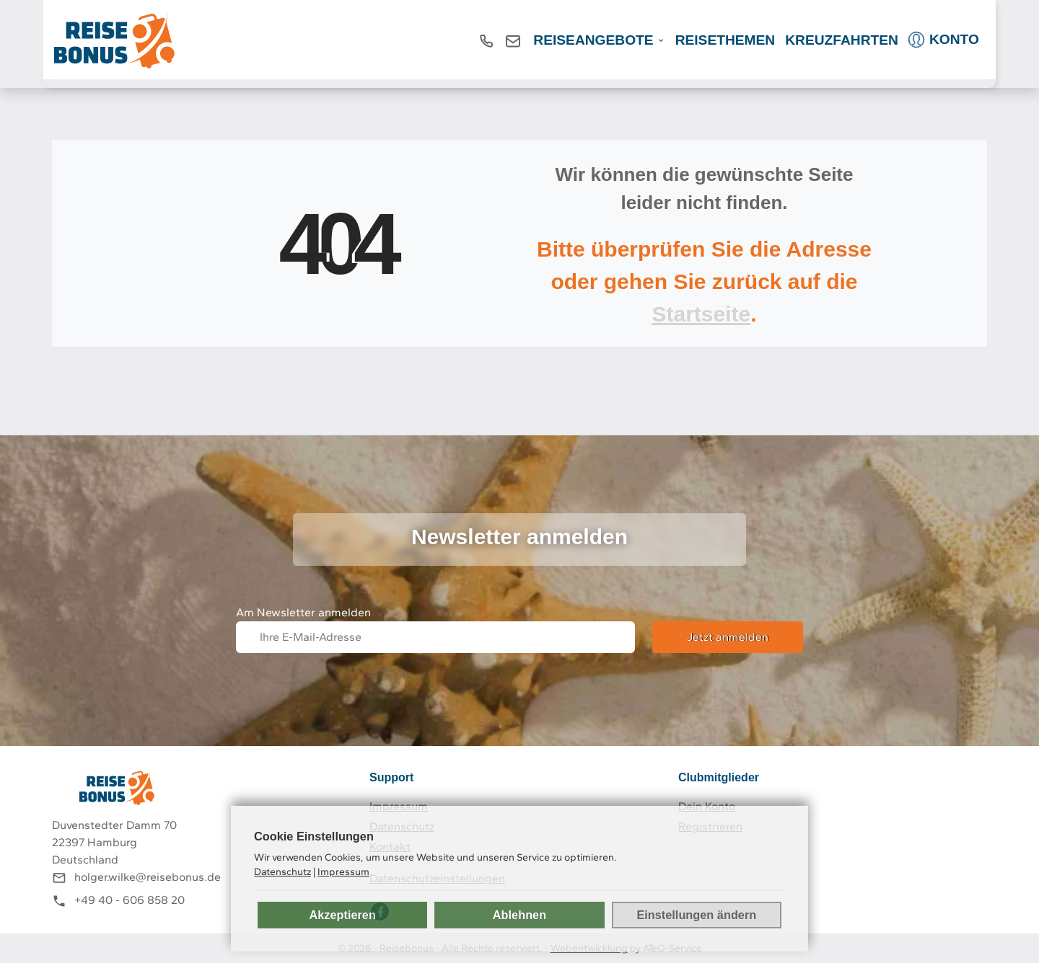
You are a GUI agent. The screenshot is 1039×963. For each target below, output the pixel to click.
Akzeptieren (342, 914)
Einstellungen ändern (696, 914)
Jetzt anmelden (727, 637)
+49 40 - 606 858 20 (129, 900)
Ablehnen (519, 914)
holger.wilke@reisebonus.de (147, 877)
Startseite (701, 314)
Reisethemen (725, 40)
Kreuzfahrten (841, 40)
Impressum (343, 871)
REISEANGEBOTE (593, 40)
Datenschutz (282, 871)
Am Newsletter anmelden (303, 612)
